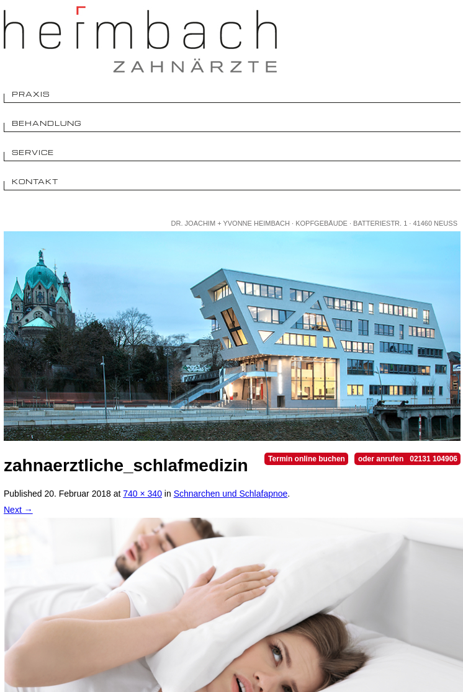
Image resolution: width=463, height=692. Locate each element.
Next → (18, 510)
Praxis (31, 94)
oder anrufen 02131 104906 (407, 459)
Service (33, 152)
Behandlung (47, 123)
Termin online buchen (306, 459)
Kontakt (35, 181)
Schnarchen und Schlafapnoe (231, 494)
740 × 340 (142, 494)
